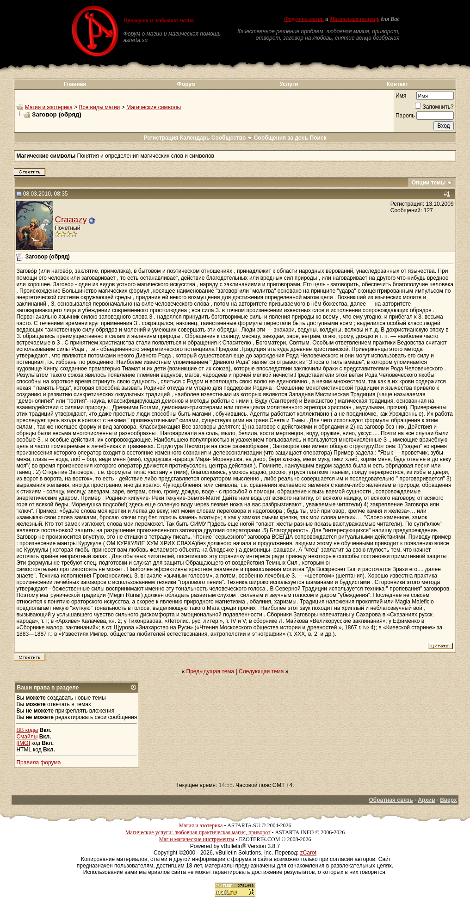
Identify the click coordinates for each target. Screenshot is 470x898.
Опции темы (429, 182)
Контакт (397, 84)
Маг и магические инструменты (196, 839)
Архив (426, 800)
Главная (75, 84)
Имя (401, 95)
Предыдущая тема (210, 671)
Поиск (318, 138)
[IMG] (23, 743)
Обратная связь (391, 800)
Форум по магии (304, 19)
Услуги (288, 84)
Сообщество (232, 138)
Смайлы (26, 736)
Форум (186, 84)
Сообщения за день (281, 138)
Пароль (405, 115)
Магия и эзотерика (49, 107)
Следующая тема (261, 671)
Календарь (195, 138)
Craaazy (71, 219)
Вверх (448, 800)
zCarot (308, 852)
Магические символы (153, 107)
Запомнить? (434, 107)
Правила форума (38, 762)
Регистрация (160, 138)
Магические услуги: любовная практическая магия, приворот (198, 832)
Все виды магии (99, 107)
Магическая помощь (354, 19)
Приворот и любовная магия (158, 20)
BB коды (27, 730)
